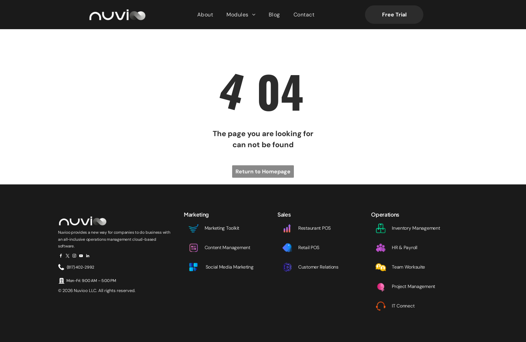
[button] (241, 15)
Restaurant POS (314, 228)
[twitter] (67, 257)
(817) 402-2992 (81, 267)
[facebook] (61, 257)
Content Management (227, 247)
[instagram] (74, 257)
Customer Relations (318, 267)
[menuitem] (205, 15)
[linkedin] (88, 257)
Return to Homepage (263, 171)
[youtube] (81, 257)
